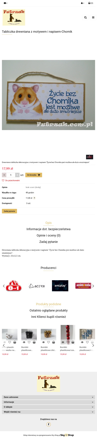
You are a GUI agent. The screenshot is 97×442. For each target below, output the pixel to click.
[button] (90, 3)
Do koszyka (33, 175)
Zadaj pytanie (9, 211)
